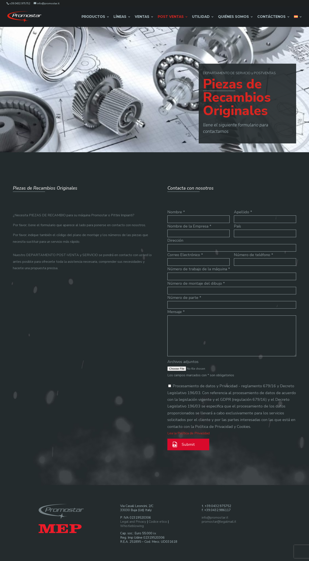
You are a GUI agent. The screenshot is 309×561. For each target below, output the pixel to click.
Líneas (120, 17)
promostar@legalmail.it (219, 522)
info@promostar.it (215, 517)
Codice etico (158, 522)
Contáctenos (271, 17)
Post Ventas (171, 17)
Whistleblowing (132, 526)
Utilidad (201, 17)
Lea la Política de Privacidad (188, 433)
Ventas (142, 17)
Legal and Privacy (133, 522)
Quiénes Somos (233, 17)
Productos (93, 17)
